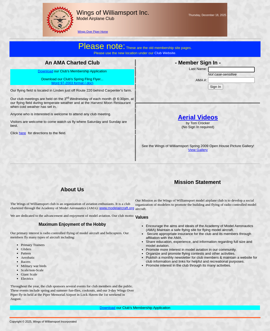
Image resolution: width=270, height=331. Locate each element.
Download (107, 308)
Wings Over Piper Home (93, 31)
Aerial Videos (198, 117)
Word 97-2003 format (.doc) (72, 83)
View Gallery (198, 150)
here (22, 133)
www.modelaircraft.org (116, 208)
